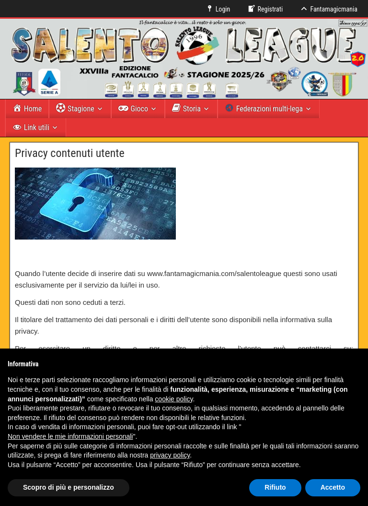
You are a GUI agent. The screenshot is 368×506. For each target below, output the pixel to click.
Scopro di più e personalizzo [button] (68, 487)
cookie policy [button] (174, 399)
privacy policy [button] (170, 455)
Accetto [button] (333, 487)
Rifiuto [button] (275, 487)
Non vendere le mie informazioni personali (70, 436)
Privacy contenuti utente (70, 153)
